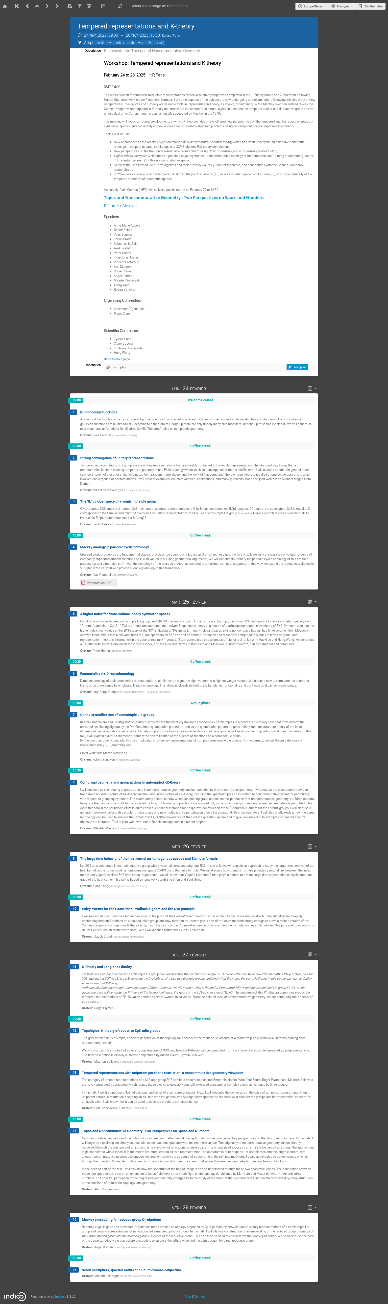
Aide (188, 1296)
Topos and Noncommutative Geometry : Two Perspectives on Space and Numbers (184, 197)
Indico (59, 1296)
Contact (199, 1296)
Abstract (130, 205)
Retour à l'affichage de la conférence (159, 6)
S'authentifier (373, 6)
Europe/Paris (313, 6)
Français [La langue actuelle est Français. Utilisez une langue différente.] (343, 6)
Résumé (111, 205)
